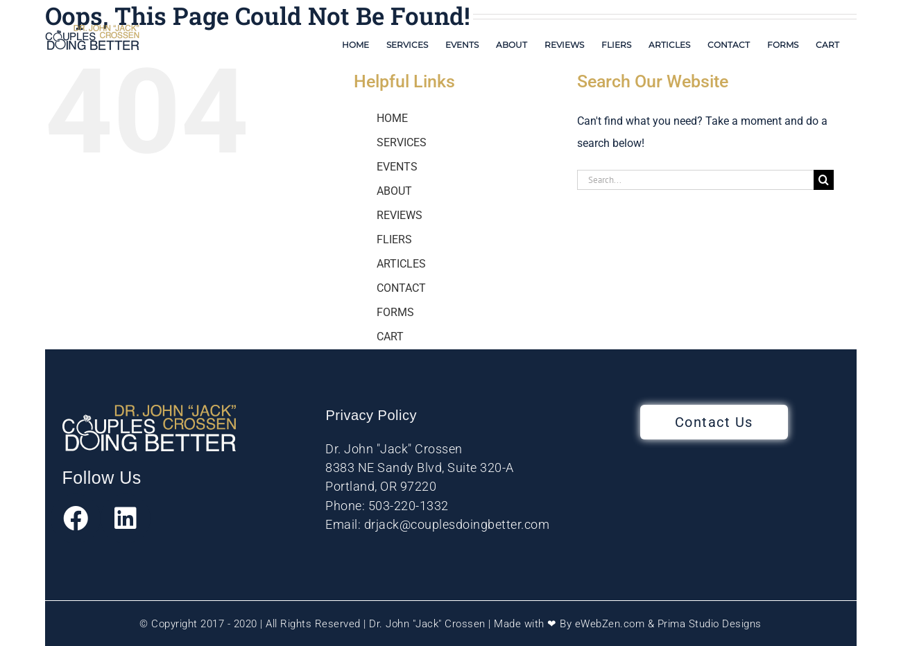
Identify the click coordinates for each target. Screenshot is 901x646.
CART (390, 336)
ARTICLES (401, 263)
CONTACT (401, 288)
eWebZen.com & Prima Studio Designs (668, 624)
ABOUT (394, 191)
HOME (392, 118)
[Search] (824, 180)
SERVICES (402, 142)
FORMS (395, 312)
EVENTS (397, 166)
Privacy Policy (370, 415)
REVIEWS (399, 215)
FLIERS (394, 239)
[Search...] (695, 180)
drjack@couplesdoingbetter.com (457, 524)
